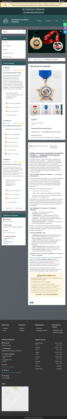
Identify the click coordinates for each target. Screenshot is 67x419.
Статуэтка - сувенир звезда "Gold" (14, 94)
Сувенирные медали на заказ (13, 180)
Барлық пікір (18, 208)
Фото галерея (6, 45)
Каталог (48, 20)
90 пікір (63, 1)
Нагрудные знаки (58, 330)
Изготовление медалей (12, 93)
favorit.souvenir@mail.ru (9, 232)
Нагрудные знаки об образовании (13, 129)
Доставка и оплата (8, 53)
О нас (56, 20)
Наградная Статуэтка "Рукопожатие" (11, 97)
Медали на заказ (10, 182)
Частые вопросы (7, 56)
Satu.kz (41, 417)
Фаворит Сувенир (41, 159)
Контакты (39, 328)
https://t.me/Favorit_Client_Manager (11, 372)
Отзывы (5, 49)
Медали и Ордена (38, 59)
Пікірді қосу (8, 208)
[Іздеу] (24, 32)
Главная (39, 20)
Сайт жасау (5, 1)
